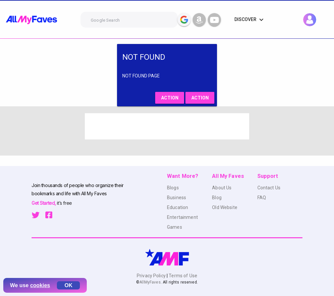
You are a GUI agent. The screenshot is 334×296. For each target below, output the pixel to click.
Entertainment (182, 217)
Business (176, 197)
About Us (221, 187)
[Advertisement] (167, 126)
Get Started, (44, 203)
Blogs (173, 187)
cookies (40, 285)
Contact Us (268, 187)
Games (174, 227)
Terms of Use (182, 275)
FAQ (261, 197)
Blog (217, 197)
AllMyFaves (149, 282)
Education (177, 207)
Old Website (224, 207)
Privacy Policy (152, 275)
